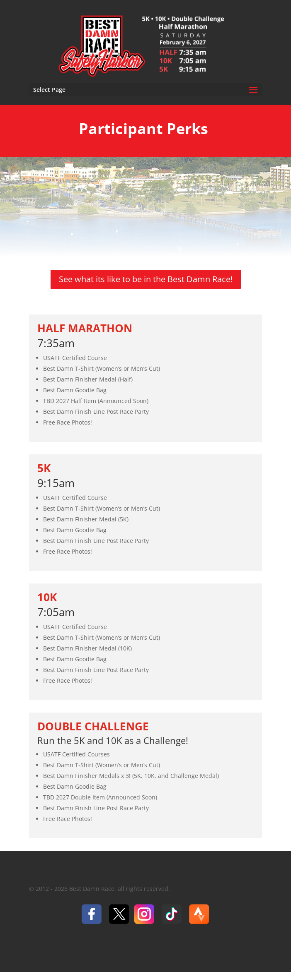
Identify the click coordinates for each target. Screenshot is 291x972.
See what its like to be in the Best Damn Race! (146, 279)
